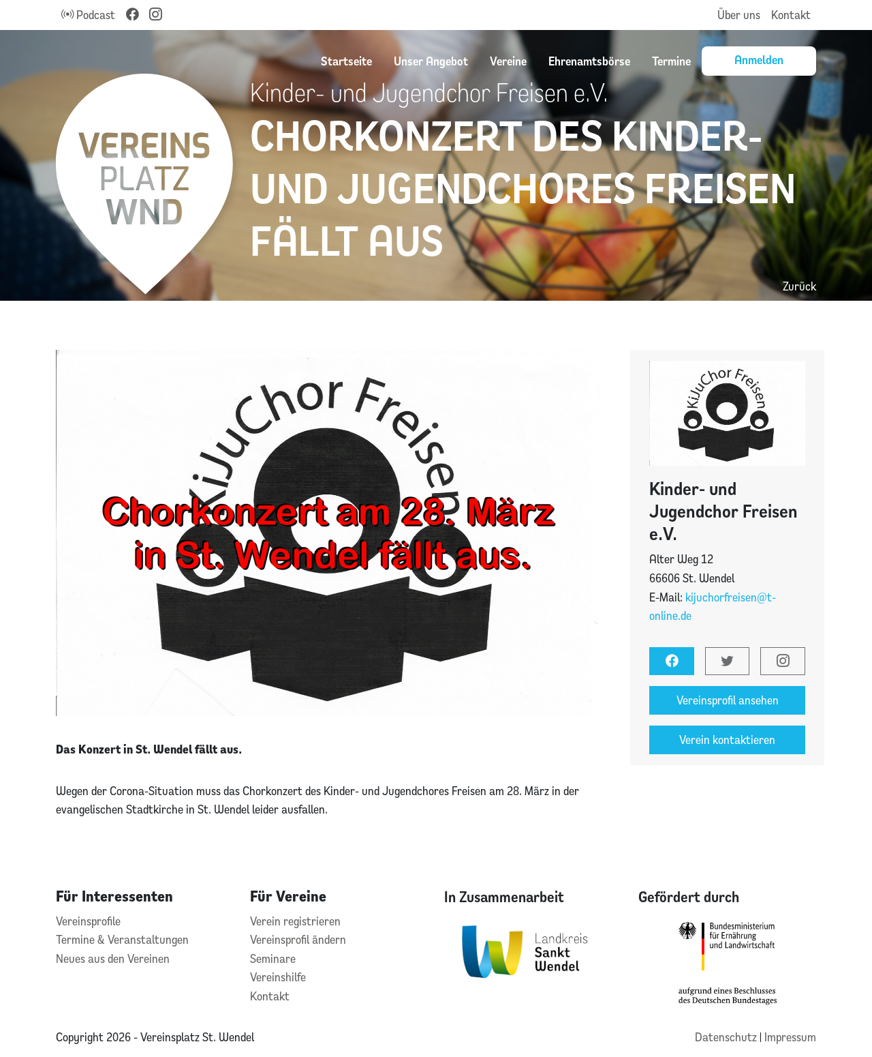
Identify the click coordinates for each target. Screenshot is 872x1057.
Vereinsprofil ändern (298, 939)
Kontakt (791, 15)
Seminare (273, 958)
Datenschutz (727, 1037)
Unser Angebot (431, 60)
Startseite (346, 60)
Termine (671, 60)
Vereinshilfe (278, 977)
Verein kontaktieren (727, 739)
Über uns (738, 15)
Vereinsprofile (88, 921)
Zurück (799, 286)
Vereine (508, 60)
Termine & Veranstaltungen (122, 939)
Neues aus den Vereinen (113, 958)
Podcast (88, 15)
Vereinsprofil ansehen (727, 700)
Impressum (790, 1037)
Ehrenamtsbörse (589, 60)
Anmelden (758, 59)
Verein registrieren (295, 921)
